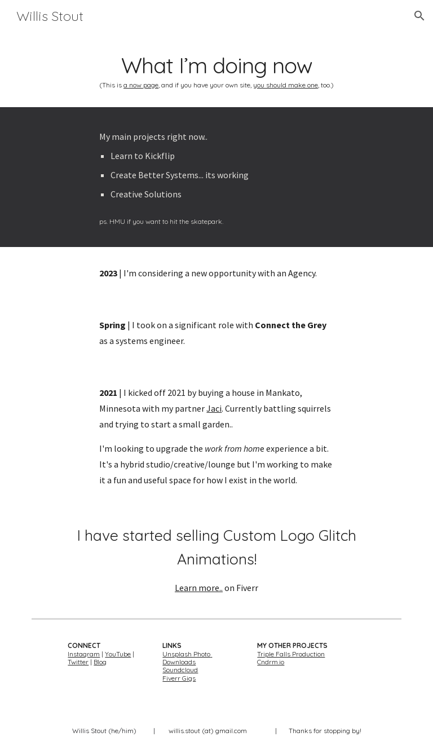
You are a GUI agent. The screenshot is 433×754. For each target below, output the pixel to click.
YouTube (118, 654)
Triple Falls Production (291, 654)
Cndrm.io (270, 662)
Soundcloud (180, 669)
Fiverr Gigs (179, 678)
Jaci (214, 408)
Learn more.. (199, 587)
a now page (140, 85)
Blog (100, 662)
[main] (216, 69)
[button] (419, 15)
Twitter (78, 662)
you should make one (285, 85)
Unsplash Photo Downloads (187, 658)
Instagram (84, 654)
